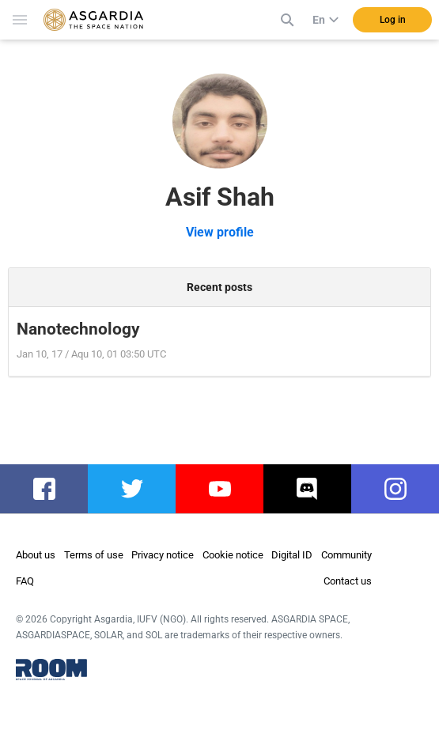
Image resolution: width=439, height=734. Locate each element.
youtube (222, 489)
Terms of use (93, 555)
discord (308, 489)
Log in (393, 19)
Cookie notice (232, 555)
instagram (403, 489)
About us (35, 555)
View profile (220, 232)
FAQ (25, 581)
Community (346, 555)
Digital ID (291, 555)
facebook (52, 489)
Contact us (348, 581)
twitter (131, 489)
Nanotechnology (78, 329)
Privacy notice (162, 555)
